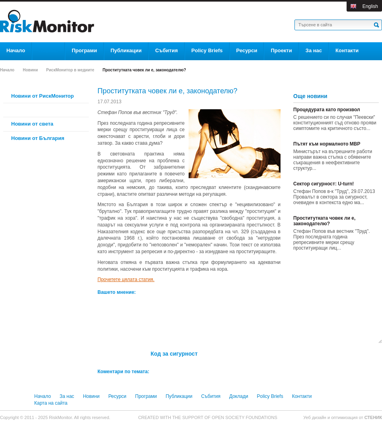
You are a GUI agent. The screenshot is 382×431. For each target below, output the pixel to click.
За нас (67, 396)
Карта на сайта (51, 403)
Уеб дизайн (315, 417)
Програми (146, 396)
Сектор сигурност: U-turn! (323, 184)
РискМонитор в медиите (70, 70)
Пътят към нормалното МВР (327, 144)
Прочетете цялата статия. (125, 279)
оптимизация (344, 417)
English (370, 6)
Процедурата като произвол (326, 109)
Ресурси (117, 396)
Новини (30, 70)
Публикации (179, 396)
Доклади (238, 396)
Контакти (302, 396)
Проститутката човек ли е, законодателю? (324, 220)
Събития (210, 396)
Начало (7, 70)
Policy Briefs (270, 396)
